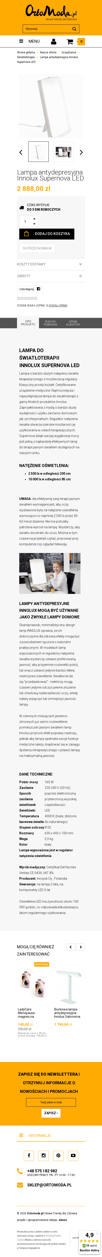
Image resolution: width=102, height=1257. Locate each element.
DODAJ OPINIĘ (58, 305)
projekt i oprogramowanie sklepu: (42, 1220)
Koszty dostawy (49, 264)
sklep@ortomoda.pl (49, 1185)
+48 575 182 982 (42, 1170)
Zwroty (49, 276)
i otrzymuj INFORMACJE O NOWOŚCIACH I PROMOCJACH (49, 1083)
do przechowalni (37, 248)
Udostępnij (29, 289)
